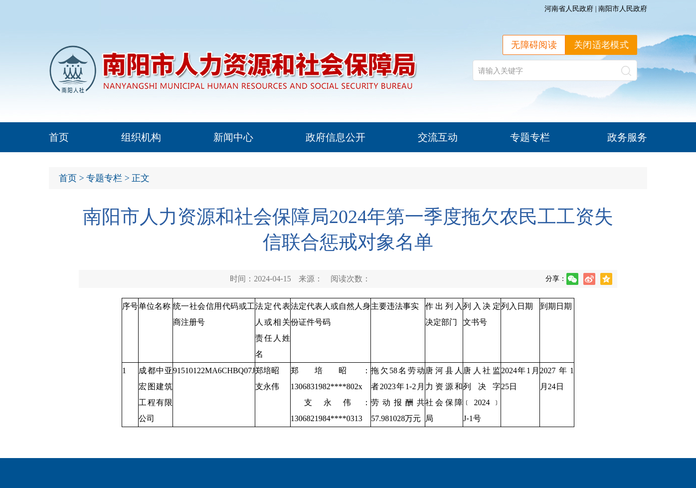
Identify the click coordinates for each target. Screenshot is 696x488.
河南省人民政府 (568, 8)
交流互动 (438, 137)
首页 (59, 137)
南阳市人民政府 (622, 8)
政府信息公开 (335, 137)
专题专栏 (530, 137)
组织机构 (141, 137)
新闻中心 (233, 137)
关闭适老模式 (601, 45)
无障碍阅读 (534, 45)
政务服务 (627, 137)
